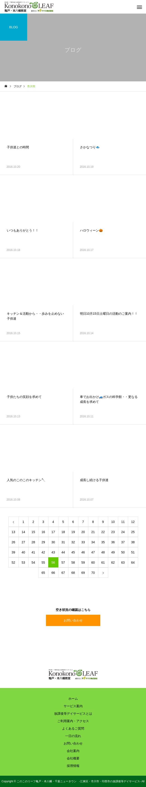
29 (43, 542)
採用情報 (73, 766)
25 (133, 532)
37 (123, 542)
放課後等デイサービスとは (73, 713)
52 (13, 562)
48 (103, 552)
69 (83, 572)
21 (93, 532)
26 (13, 542)
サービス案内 (73, 706)
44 (63, 552)
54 (33, 562)
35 (103, 542)
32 (73, 542)
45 (73, 552)
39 (13, 552)
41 (33, 552)
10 (113, 522)
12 (133, 522)
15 (33, 532)
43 (53, 552)
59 (83, 562)
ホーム (73, 698)
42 (43, 552)
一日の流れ (73, 736)
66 (53, 572)
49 (113, 552)
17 (53, 532)
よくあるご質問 (73, 728)
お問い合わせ (73, 620)
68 (73, 572)
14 (23, 532)
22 (103, 532)
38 (133, 542)
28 (33, 542)
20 (83, 532)
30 (53, 542)
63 (123, 562)
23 (113, 532)
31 (63, 542)
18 (63, 532)
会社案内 (73, 751)
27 (23, 542)
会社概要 (73, 758)
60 (93, 562)
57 (63, 562)
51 (133, 552)
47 (93, 552)
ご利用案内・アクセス (73, 721)
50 (123, 552)
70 (93, 572)
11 (123, 522)
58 (73, 562)
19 (73, 532)
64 (133, 562)
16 (43, 532)
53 (23, 562)
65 (43, 572)
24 (123, 532)
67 (63, 572)
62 (113, 562)
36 (113, 542)
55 (43, 562)
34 (93, 542)
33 (83, 542)
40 (23, 552)
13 (13, 532)
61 (103, 562)
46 (83, 552)
